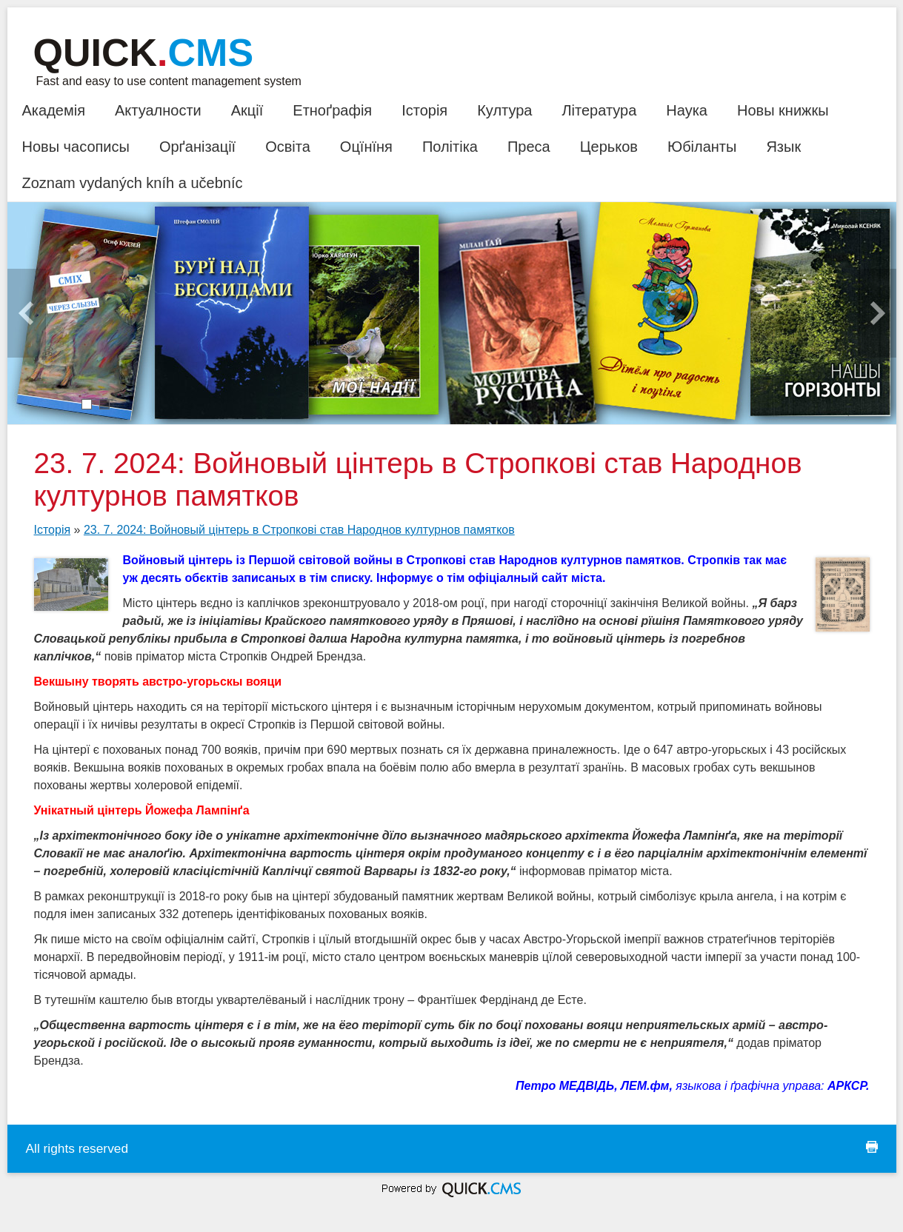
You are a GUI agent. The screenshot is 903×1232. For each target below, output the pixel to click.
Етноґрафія (332, 110)
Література (599, 110)
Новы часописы (76, 146)
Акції (247, 110)
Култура (504, 110)
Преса (528, 146)
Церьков (609, 146)
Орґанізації (197, 146)
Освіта (287, 146)
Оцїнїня (366, 146)
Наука (686, 110)
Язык (783, 146)
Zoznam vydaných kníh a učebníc (132, 183)
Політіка (450, 146)
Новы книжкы (783, 110)
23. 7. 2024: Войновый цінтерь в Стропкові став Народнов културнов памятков (299, 529)
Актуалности (158, 110)
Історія (424, 110)
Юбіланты (701, 146)
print (872, 1147)
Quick (143, 52)
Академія (53, 110)
